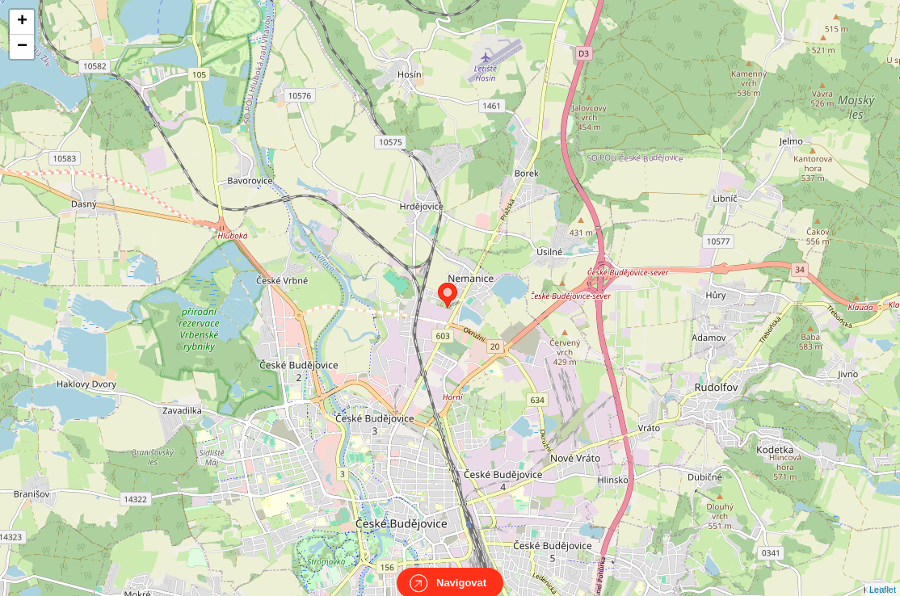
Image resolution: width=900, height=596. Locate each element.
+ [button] (22, 22)
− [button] (22, 47)
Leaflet (882, 575)
